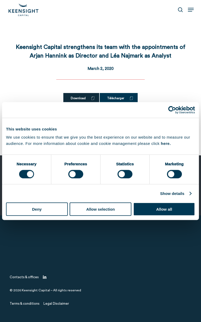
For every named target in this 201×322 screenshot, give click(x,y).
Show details (172, 193)
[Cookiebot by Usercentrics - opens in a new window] (172, 110)
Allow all (164, 209)
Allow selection (100, 209)
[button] (191, 9)
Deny (37, 209)
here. (166, 143)
